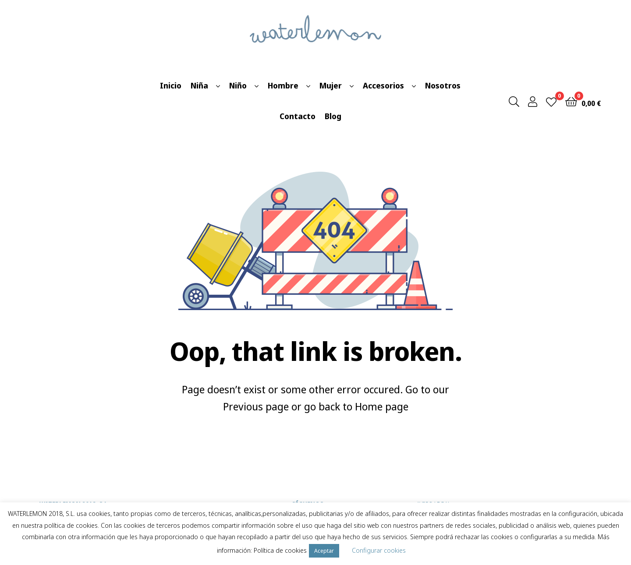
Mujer (330, 85)
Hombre (283, 85)
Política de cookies (280, 550)
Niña (199, 85)
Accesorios (383, 85)
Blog (333, 116)
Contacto (298, 116)
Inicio (170, 85)
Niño (238, 85)
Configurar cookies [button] (379, 550)
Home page (381, 406)
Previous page (256, 406)
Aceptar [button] (324, 550)
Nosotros (443, 85)
